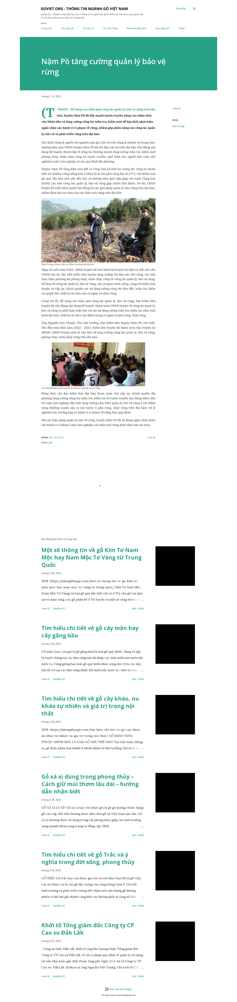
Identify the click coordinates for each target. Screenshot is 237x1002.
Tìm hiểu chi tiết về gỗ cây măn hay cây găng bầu (90, 631)
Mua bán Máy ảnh (136, 28)
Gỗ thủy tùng (110, 28)
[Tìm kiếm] (181, 8)
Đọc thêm (138, 608)
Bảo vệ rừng (178, 126)
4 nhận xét (58, 679)
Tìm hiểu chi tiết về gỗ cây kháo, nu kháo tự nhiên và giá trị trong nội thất (90, 706)
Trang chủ (46, 28)
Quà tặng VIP (162, 28)
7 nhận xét (58, 608)
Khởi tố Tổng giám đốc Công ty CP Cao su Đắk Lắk (87, 928)
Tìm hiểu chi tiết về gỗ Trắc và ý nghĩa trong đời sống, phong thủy (88, 858)
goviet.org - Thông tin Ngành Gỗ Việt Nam (84, 8)
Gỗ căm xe (88, 28)
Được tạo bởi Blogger (118, 989)
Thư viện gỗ (67, 28)
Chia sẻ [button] (176, 108)
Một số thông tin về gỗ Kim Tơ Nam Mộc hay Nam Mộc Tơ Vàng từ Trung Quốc (91, 557)
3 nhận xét (58, 976)
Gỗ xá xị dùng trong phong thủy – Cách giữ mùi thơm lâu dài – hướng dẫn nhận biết (90, 784)
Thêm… (182, 28)
